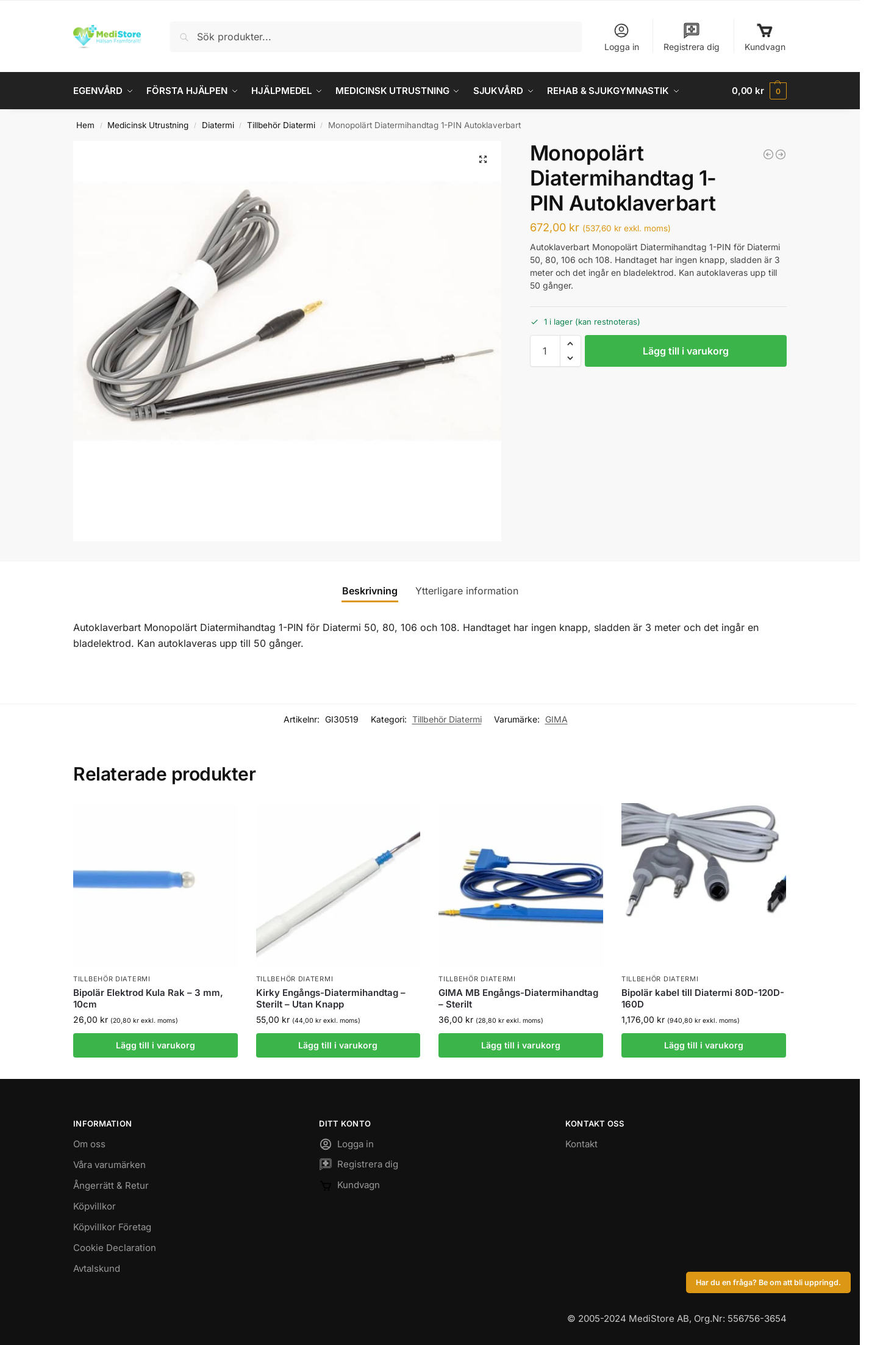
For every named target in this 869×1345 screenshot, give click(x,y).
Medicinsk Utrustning (147, 125)
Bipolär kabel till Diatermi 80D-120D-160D (702, 999)
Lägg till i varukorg (686, 351)
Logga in (621, 37)
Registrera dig (691, 37)
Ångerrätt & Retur (111, 1185)
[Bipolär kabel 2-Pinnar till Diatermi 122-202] (768, 154)
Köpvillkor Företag (112, 1227)
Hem (85, 125)
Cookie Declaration (114, 1247)
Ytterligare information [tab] (466, 591)
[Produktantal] (545, 351)
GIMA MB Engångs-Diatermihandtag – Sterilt (518, 999)
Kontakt (581, 1144)
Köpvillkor (94, 1206)
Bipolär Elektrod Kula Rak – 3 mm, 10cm (148, 999)
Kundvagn (765, 37)
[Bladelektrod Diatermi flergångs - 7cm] (780, 154)
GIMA (556, 718)
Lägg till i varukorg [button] (155, 1045)
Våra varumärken (109, 1164)
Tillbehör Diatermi (281, 125)
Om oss (89, 1144)
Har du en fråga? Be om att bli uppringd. (768, 1282)
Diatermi (218, 125)
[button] (759, 91)
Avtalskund (96, 1268)
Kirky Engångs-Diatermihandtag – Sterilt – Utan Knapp (331, 999)
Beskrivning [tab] (370, 591)
